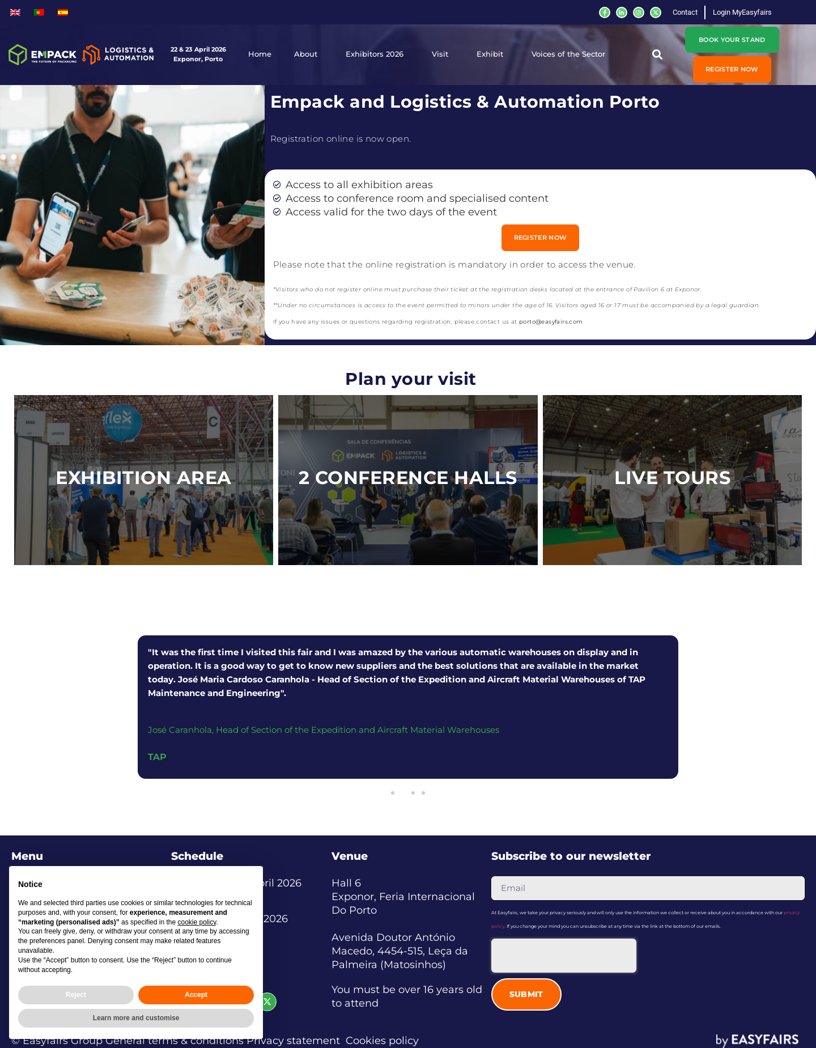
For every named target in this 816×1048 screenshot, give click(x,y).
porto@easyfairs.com (551, 321)
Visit (443, 54)
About (308, 54)
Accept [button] (196, 995)
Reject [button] (76, 995)
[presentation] (563, 956)
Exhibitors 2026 (377, 54)
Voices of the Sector (571, 54)
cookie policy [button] (196, 922)
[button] (657, 54)
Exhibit (493, 54)
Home (259, 54)
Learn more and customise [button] (136, 1018)
